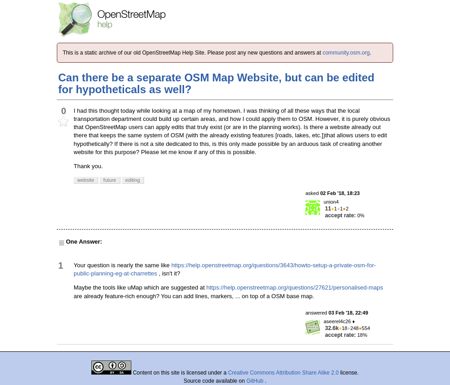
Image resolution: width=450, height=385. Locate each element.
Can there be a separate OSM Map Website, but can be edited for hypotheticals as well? (216, 83)
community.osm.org (346, 53)
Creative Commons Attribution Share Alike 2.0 (283, 373)
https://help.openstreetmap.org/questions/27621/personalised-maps (294, 287)
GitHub (255, 381)
